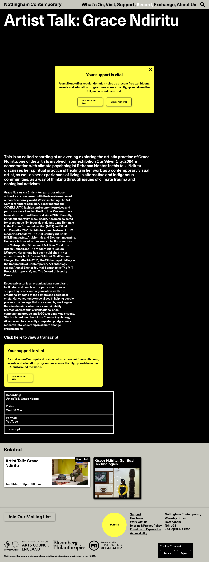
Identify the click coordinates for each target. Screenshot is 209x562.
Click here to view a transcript (31, 337)
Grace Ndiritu (13, 192)
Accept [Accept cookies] (167, 553)
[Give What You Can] (90, 102)
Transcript (13, 429)
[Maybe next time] (118, 102)
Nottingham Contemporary (33, 4)
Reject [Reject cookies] (184, 553)
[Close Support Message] (150, 69)
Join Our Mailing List (29, 517)
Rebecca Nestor (15, 283)
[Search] (200, 4)
